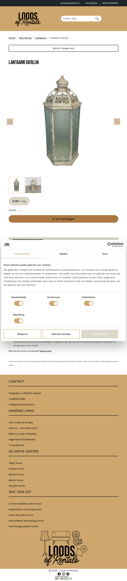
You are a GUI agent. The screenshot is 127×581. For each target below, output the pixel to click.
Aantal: (12, 210)
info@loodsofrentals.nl (22, 405)
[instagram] (63, 574)
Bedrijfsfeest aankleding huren (26, 521)
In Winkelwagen (63, 219)
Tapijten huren (17, 486)
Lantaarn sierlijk (59, 38)
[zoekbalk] (77, 19)
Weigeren (23, 325)
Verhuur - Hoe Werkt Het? (23, 428)
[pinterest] (67, 574)
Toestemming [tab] (22, 262)
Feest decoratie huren (21, 515)
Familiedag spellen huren (23, 526)
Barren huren (16, 480)
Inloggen (91, 3)
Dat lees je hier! (46, 352)
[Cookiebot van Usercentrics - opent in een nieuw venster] (109, 253)
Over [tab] (105, 262)
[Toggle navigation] (115, 18)
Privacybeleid (16, 445)
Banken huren (16, 475)
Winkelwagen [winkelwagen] (70, 3)
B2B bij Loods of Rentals (23, 434)
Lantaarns (40, 38)
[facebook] (59, 574)
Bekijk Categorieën (63, 48)
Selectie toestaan (63, 325)
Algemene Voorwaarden (22, 440)
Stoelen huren (16, 469)
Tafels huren (15, 463)
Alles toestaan (104, 325)
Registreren (110, 3)
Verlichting (25, 38)
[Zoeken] (97, 19)
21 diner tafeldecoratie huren (25, 504)
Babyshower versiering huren (25, 509)
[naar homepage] (28, 19)
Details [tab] (63, 262)
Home (12, 38)
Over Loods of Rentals (21, 423)
